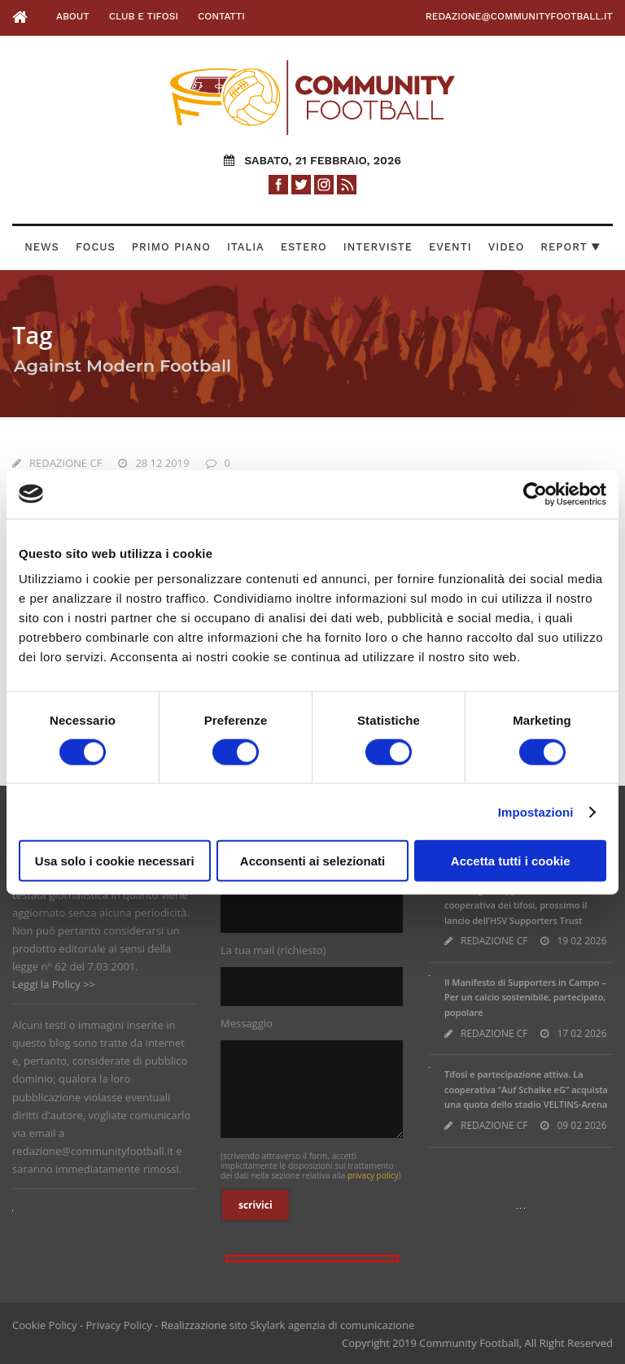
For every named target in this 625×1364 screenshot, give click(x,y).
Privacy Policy (119, 1325)
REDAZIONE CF (65, 462)
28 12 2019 (162, 462)
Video (506, 247)
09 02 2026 (581, 1125)
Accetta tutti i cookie (510, 861)
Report (570, 247)
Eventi (450, 247)
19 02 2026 (581, 941)
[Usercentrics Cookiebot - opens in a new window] (535, 494)
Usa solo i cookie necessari (114, 861)
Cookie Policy (44, 1325)
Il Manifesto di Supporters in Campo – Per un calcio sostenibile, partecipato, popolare (525, 997)
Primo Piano (171, 247)
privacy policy (373, 1175)
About (73, 16)
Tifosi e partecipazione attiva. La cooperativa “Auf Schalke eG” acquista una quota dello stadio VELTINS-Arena (526, 1089)
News (41, 247)
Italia (245, 247)
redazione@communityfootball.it (519, 16)
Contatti (221, 16)
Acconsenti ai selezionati (312, 861)
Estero (304, 247)
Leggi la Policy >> (53, 984)
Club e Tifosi (143, 16)
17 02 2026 (581, 1033)
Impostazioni (536, 811)
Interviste (378, 247)
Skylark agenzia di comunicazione (332, 1325)
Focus (96, 247)
